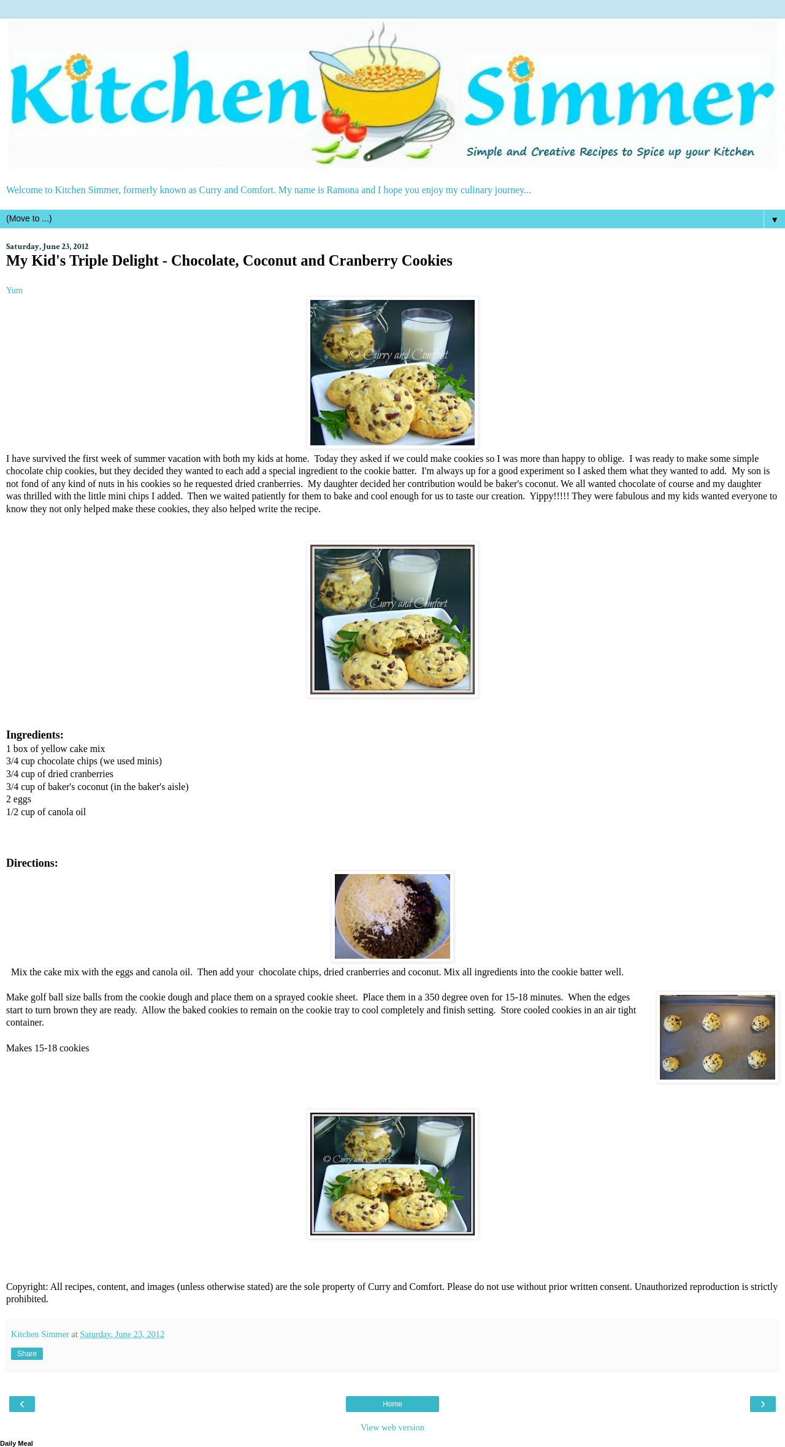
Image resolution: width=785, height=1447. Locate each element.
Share (27, 1353)
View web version (392, 1427)
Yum (14, 290)
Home (392, 1404)
